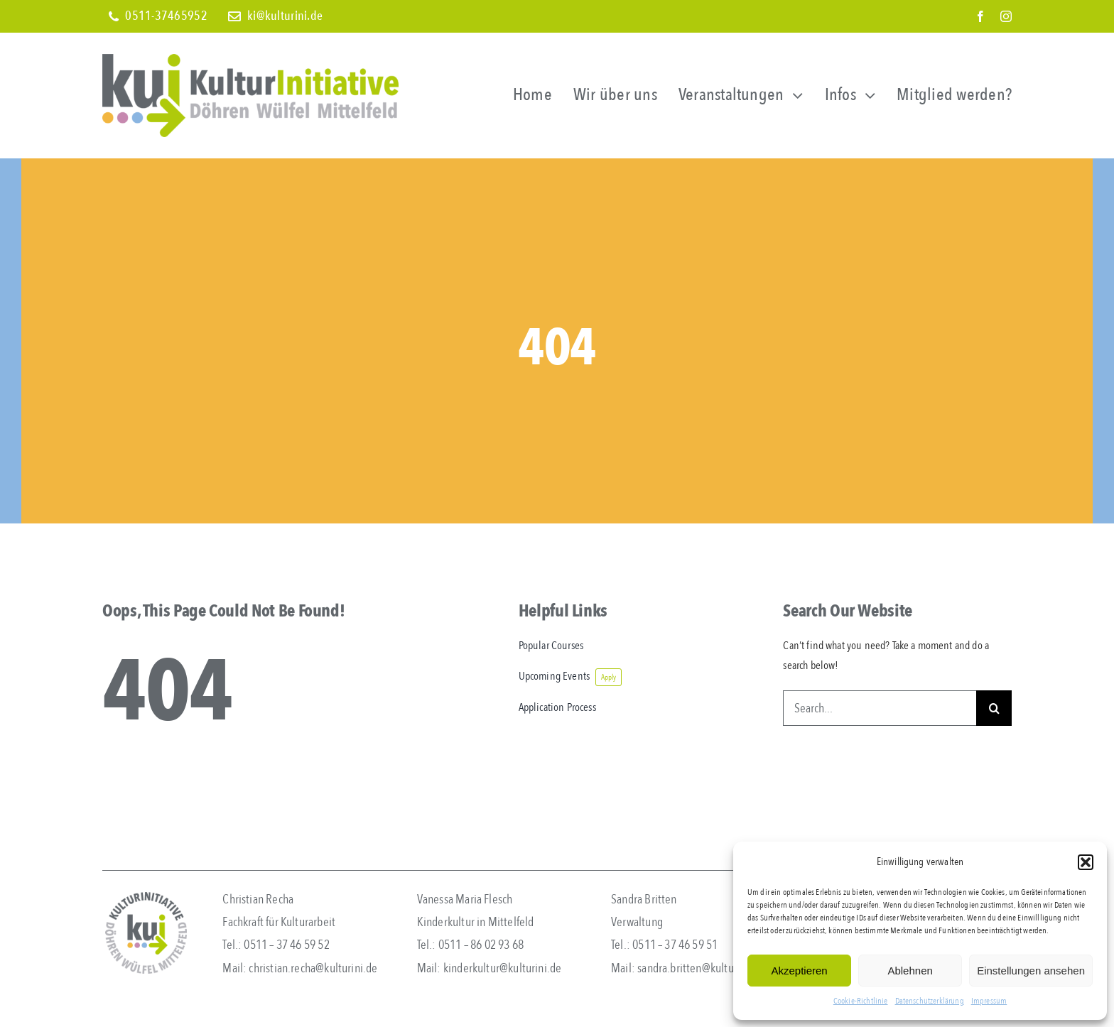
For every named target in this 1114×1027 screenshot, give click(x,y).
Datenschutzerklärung (929, 1000)
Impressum (989, 1000)
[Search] (994, 708)
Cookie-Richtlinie (860, 1000)
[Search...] (879, 708)
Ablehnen (909, 970)
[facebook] (980, 16)
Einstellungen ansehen (1031, 970)
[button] (1085, 862)
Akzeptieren (799, 970)
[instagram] (1006, 16)
